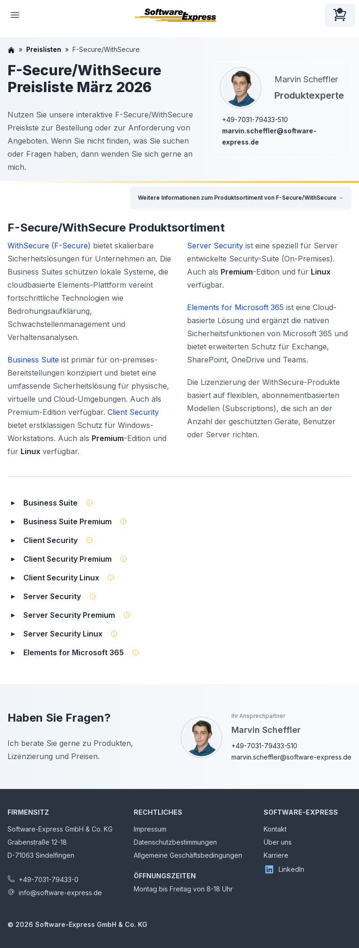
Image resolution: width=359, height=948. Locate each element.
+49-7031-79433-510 (255, 119)
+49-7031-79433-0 (49, 879)
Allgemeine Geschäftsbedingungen (188, 855)
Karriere (276, 855)
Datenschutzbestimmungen (175, 842)
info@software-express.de (60, 893)
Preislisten (43, 49)
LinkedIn (284, 869)
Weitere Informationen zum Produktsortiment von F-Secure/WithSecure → (241, 197)
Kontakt (275, 829)
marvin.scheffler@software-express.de (291, 757)
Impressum (150, 829)
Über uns (278, 842)
